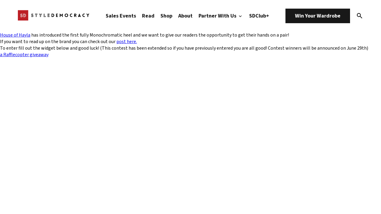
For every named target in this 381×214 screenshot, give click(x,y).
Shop (166, 16)
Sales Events (121, 16)
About (185, 16)
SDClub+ (259, 16)
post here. (126, 41)
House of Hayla (15, 35)
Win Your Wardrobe (318, 16)
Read (148, 16)
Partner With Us (221, 16)
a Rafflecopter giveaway (24, 54)
